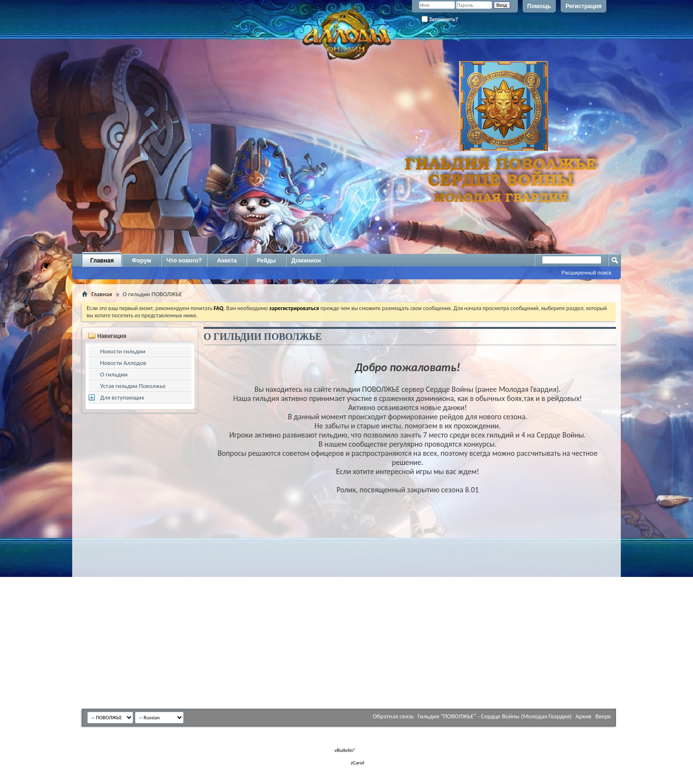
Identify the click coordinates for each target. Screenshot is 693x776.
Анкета (227, 260)
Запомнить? (440, 19)
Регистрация (583, 6)
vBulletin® (345, 750)
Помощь (539, 6)
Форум (141, 260)
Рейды (266, 260)
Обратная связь (392, 716)
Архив (583, 716)
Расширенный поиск (586, 272)
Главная (102, 260)
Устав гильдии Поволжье (133, 385)
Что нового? (184, 260)
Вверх (603, 716)
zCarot (358, 763)
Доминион (306, 260)
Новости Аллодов (123, 362)
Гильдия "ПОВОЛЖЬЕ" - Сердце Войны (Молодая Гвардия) (495, 716)
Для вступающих (122, 397)
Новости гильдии (122, 351)
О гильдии (114, 374)
